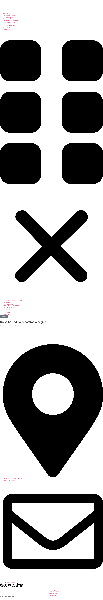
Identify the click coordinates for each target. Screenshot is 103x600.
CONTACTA (6, 29)
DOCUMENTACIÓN (10, 25)
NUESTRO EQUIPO (10, 22)
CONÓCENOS (6, 13)
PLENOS (8, 24)
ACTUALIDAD (6, 27)
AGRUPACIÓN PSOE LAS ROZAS (14, 15)
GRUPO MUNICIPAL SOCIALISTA (11, 20)
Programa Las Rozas (8, 19)
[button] (51, 164)
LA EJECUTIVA (9, 17)
